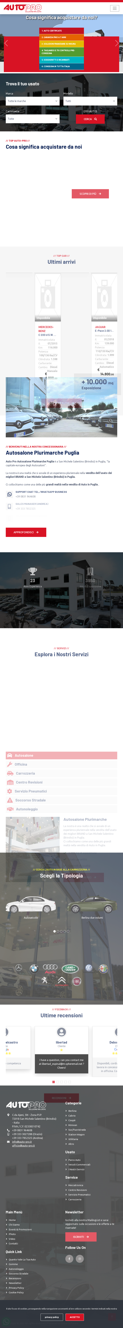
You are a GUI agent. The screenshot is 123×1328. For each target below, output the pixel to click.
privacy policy (52, 1317)
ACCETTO (75, 1317)
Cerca (90, 119)
